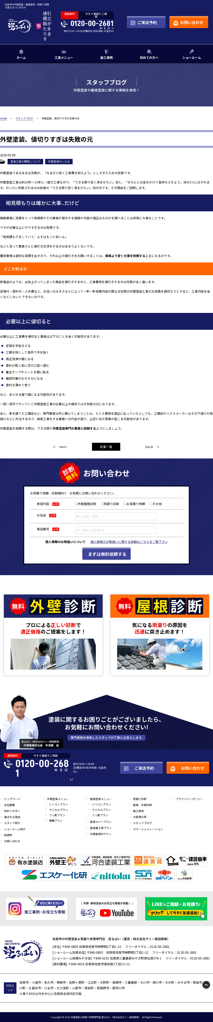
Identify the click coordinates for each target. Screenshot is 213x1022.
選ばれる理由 (12, 817)
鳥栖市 (8, 835)
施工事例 (106, 57)
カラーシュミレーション (148, 829)
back (149, 446)
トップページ (12, 799)
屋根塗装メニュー (101, 799)
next (63, 446)
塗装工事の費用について (25, 161)
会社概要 (9, 805)
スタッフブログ (142, 823)
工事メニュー (64, 57)
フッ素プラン (57, 815)
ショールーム (191, 57)
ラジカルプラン (58, 810)
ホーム (21, 57)
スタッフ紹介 (12, 823)
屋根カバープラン (101, 822)
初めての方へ (149, 57)
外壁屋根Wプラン (100, 834)
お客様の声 (140, 817)
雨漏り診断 (140, 799)
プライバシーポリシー (189, 799)
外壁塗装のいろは (59, 161)
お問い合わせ (12, 841)
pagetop (206, 985)
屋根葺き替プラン (101, 828)
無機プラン (56, 820)
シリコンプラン (58, 804)
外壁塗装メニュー (58, 799)
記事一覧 (106, 446)
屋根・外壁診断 (142, 805)
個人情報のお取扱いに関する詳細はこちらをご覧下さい (129, 541)
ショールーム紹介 (15, 829)
